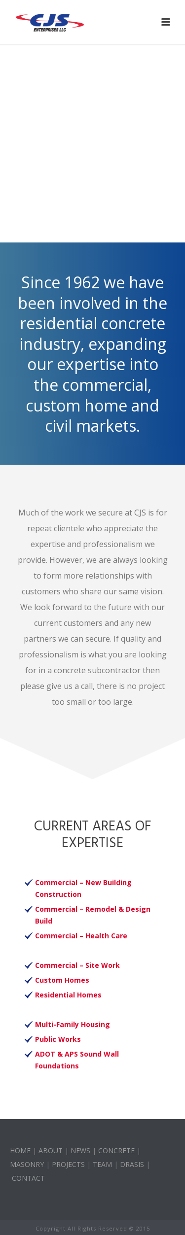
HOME (20, 1150)
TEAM (102, 1164)
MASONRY (27, 1164)
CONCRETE (116, 1150)
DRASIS (132, 1164)
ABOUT (50, 1150)
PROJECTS (68, 1164)
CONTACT (28, 1178)
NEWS (80, 1150)
